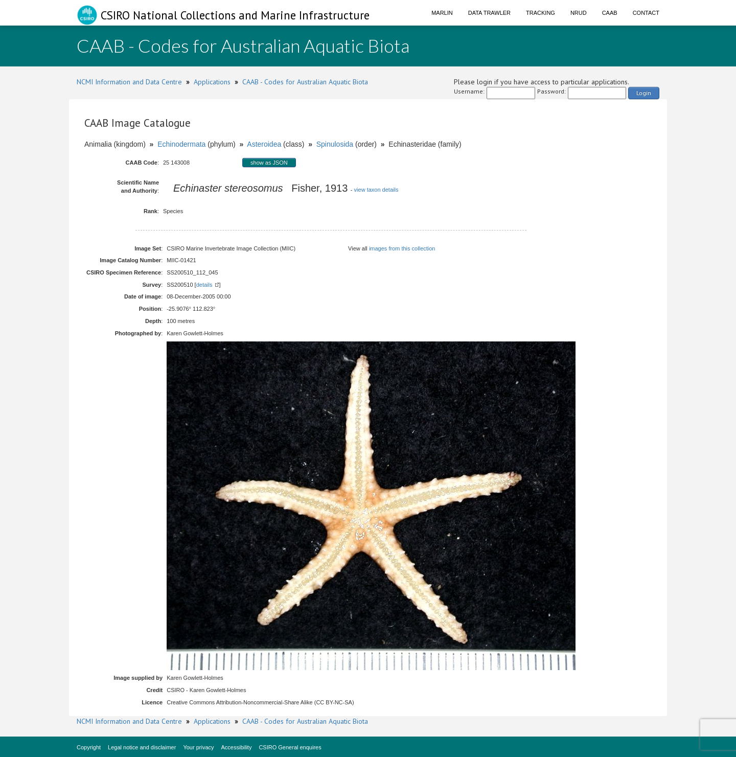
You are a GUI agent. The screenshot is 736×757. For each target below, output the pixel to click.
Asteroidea (264, 144)
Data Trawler (489, 13)
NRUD (578, 13)
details (204, 285)
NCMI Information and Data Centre (129, 81)
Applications (212, 81)
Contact (646, 13)
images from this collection (402, 248)
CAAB (609, 13)
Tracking (540, 13)
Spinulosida (334, 144)
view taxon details (376, 190)
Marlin (442, 13)
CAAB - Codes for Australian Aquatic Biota (305, 81)
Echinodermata (181, 144)
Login (643, 93)
